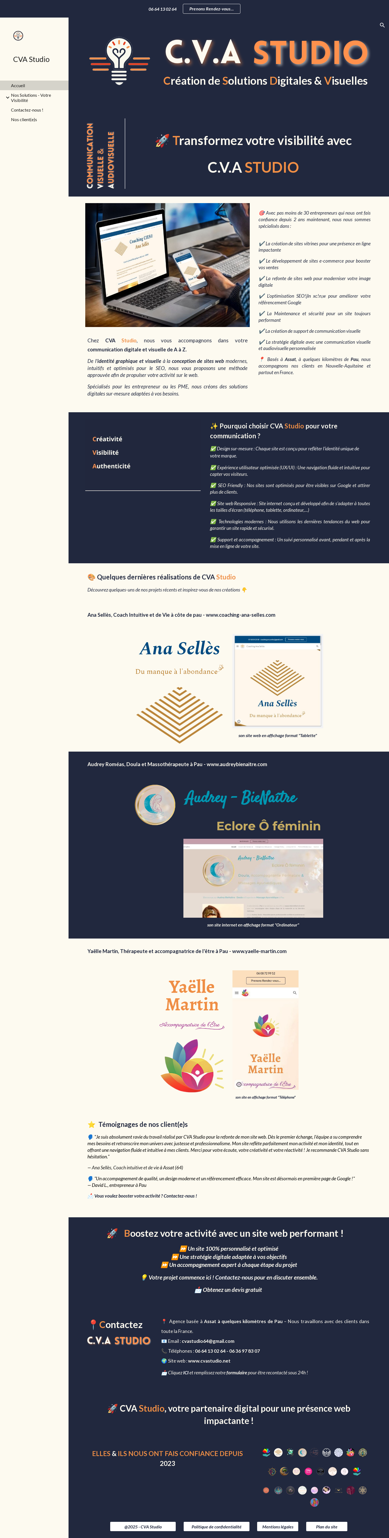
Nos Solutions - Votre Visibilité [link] (31, 97)
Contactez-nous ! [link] (27, 109)
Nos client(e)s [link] (24, 119)
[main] (265, 80)
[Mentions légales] (277, 1527)
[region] (194, 9)
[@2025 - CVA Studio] (143, 1527)
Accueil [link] (18, 85)
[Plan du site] (326, 1527)
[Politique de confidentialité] (216, 1527)
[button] (382, 25)
